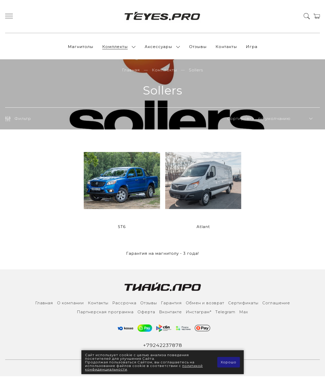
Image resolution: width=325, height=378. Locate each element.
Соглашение (276, 304)
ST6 (122, 227)
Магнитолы (80, 47)
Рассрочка (124, 304)
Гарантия (171, 304)
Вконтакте (170, 313)
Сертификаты (243, 304)
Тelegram (225, 313)
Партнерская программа (105, 313)
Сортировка (240, 120)
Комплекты (115, 47)
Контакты (226, 47)
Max (243, 313)
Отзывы (198, 47)
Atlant (203, 227)
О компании (70, 304)
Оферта (146, 313)
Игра (251, 47)
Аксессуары (158, 47)
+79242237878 (162, 347)
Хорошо (228, 362)
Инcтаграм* (198, 313)
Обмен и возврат (205, 304)
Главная (131, 71)
